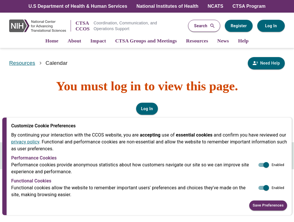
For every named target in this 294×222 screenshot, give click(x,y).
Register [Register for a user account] (239, 26)
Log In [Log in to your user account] (271, 26)
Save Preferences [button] (268, 205)
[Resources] (197, 41)
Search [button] (204, 26)
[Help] (243, 41)
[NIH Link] (40, 26)
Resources (22, 63)
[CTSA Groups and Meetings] (146, 41)
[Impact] (98, 41)
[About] (74, 41)
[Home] (52, 41)
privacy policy (25, 142)
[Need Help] (266, 63)
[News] (223, 41)
